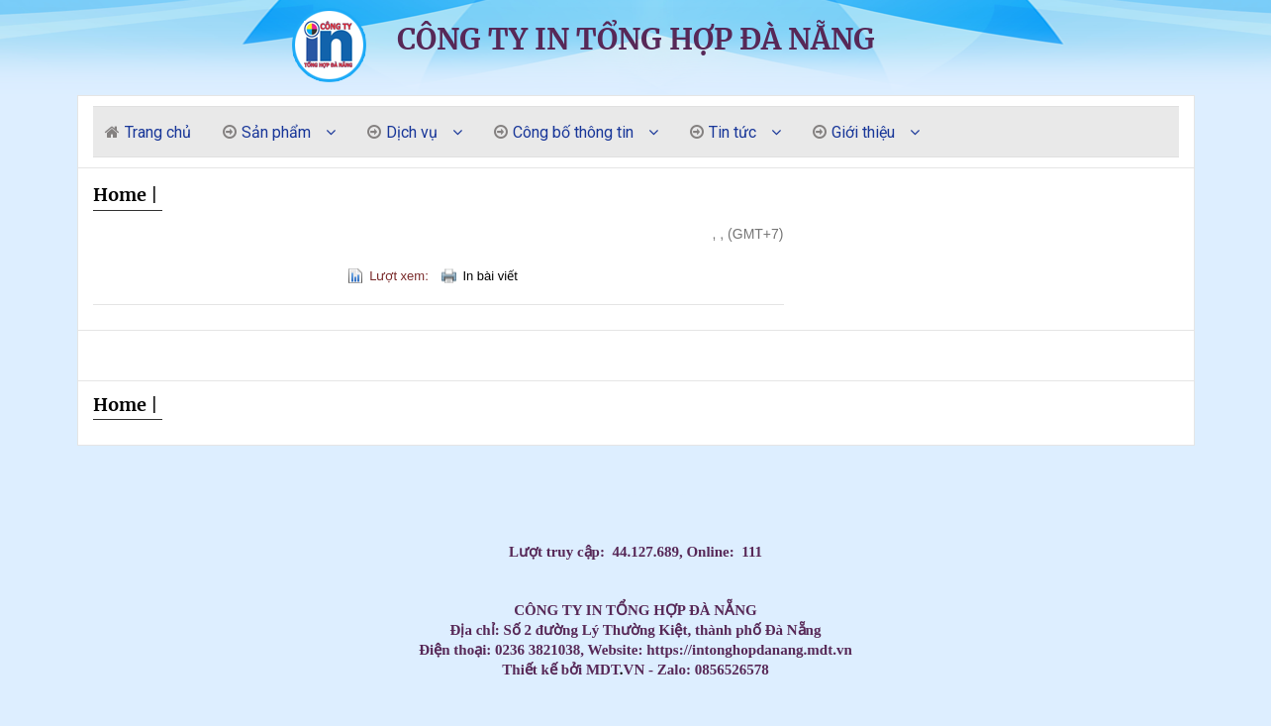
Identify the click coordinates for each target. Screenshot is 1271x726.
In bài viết (489, 275)
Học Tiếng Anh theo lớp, (629, 494)
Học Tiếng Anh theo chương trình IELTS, (644, 494)
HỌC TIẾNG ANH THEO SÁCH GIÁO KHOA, (612, 494)
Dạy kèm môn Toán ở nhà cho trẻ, (702, 494)
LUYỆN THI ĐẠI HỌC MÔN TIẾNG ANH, (664, 494)
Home (120, 194)
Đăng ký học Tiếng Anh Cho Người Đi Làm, (683, 494)
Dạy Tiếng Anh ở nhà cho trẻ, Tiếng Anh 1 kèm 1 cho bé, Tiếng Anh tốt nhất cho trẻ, (580, 494)
